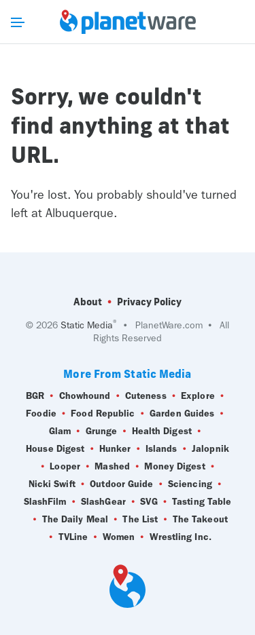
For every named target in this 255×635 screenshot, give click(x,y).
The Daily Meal (75, 519)
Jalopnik (210, 449)
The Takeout (200, 519)
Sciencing (190, 484)
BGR (35, 396)
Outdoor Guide (121, 484)
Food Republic (103, 414)
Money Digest (174, 467)
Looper (65, 467)
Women (119, 537)
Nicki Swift (52, 484)
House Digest (55, 449)
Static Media (87, 325)
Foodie (41, 414)
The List (140, 519)
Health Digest (162, 431)
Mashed (112, 467)
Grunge (102, 431)
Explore (198, 396)
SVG (148, 502)
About (87, 302)
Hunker (115, 449)
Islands (161, 449)
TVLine (73, 537)
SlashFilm (45, 502)
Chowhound (85, 396)
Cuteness (146, 396)
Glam (60, 431)
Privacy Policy (149, 302)
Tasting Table (201, 502)
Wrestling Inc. (180, 537)
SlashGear (103, 502)
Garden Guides (182, 414)
